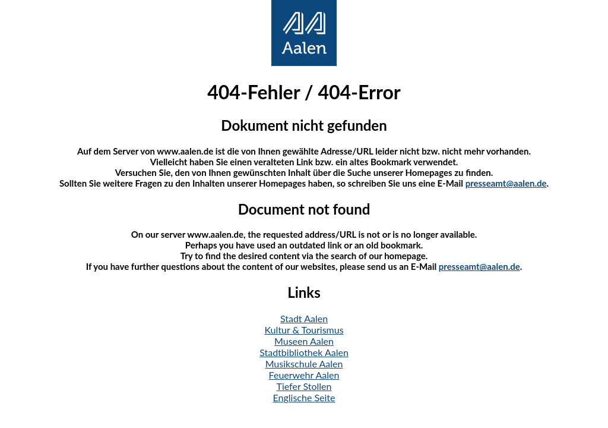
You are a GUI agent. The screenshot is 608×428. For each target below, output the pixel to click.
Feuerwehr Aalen (304, 374)
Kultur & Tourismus (303, 329)
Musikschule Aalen (304, 363)
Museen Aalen (304, 341)
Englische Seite (304, 397)
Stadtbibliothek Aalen (304, 352)
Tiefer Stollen (304, 386)
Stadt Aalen (304, 318)
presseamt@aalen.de (506, 183)
